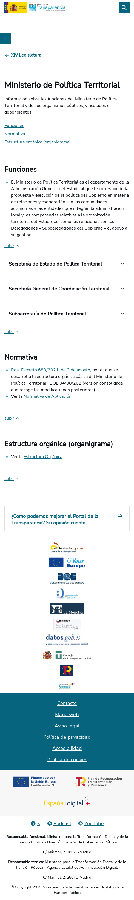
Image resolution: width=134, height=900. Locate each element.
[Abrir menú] (5, 38)
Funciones (14, 126)
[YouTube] (91, 823)
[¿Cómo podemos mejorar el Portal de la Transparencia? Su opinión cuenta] (67, 519)
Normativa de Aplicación (48, 396)
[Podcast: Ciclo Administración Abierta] (59, 823)
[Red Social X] (35, 823)
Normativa (14, 134)
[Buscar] (124, 7)
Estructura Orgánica (43, 457)
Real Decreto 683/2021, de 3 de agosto (50, 370)
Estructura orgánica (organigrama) (37, 142)
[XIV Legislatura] (26, 55)
